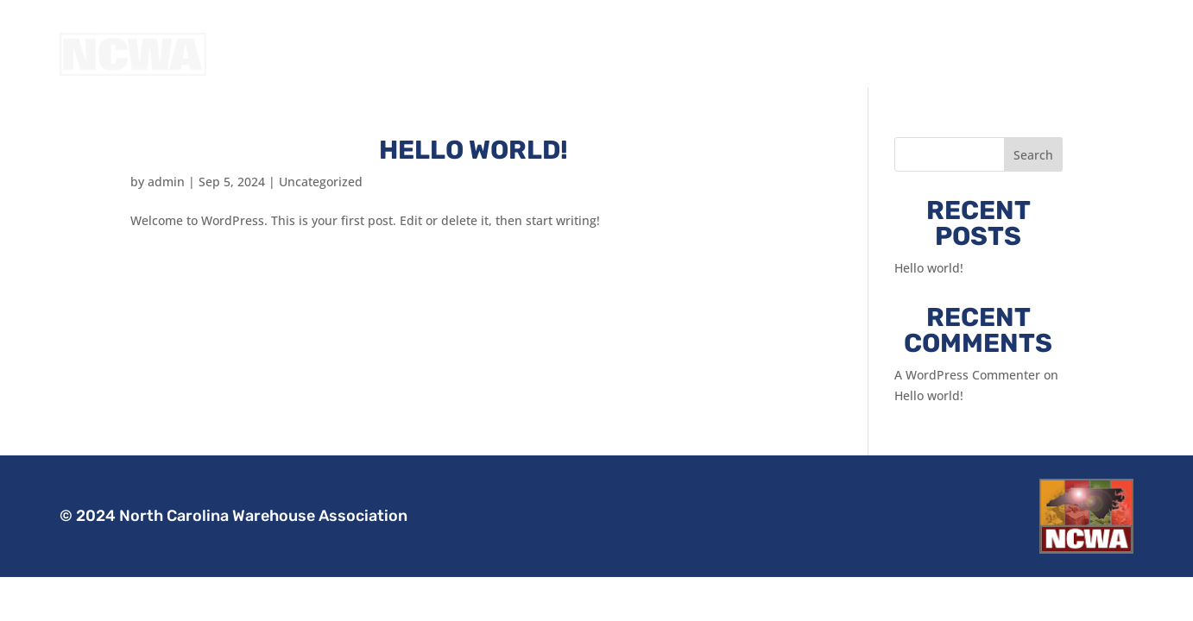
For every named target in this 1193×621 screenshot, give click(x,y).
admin (166, 203)
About (885, 54)
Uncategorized (321, 203)
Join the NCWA (973, 54)
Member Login (1087, 54)
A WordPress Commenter (967, 396)
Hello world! (473, 171)
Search (1033, 176)
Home (827, 54)
